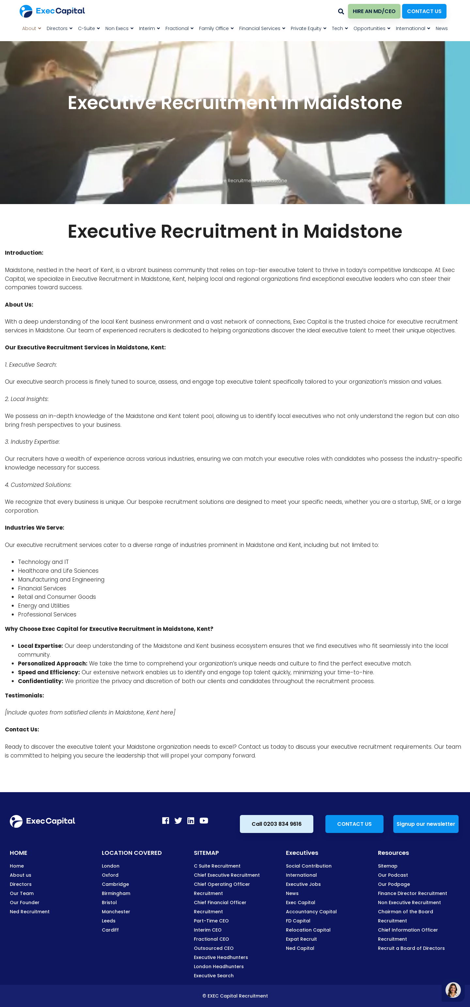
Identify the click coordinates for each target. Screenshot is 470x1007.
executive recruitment (427, 322)
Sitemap (388, 866)
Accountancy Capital (311, 911)
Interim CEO (208, 930)
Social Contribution (309, 866)
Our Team (22, 893)
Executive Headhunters (221, 957)
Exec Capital (300, 902)
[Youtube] (204, 820)
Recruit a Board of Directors (411, 948)
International (301, 875)
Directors (21, 884)
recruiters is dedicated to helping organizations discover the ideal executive (243, 330)
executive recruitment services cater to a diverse (85, 545)
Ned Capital (300, 948)
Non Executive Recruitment (409, 902)
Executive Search (214, 975)
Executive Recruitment (50, 347)
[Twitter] (178, 820)
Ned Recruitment (30, 911)
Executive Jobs (303, 884)
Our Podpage (394, 884)
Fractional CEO (211, 939)
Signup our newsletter (426, 824)
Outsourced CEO (214, 948)
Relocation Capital (308, 930)
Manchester (116, 911)
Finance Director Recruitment (412, 893)
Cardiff (110, 930)
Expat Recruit (301, 939)
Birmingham (116, 893)
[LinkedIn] (191, 820)
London (110, 866)
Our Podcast (393, 875)
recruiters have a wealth (51, 459)
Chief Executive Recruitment (227, 875)
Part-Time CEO (211, 921)
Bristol (109, 902)
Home (190, 180)
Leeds (109, 921)
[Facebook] (166, 820)
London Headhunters (219, 966)
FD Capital (298, 921)
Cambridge (115, 884)
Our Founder (24, 902)
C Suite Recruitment (217, 866)
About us (20, 875)
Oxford (110, 875)
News (292, 893)
